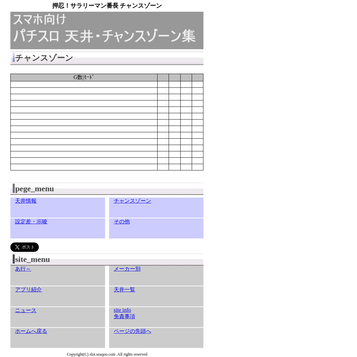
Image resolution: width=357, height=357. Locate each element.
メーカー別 (127, 269)
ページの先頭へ (132, 331)
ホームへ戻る (31, 331)
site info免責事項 (124, 313)
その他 (122, 221)
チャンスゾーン (132, 201)
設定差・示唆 (31, 221)
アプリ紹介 (28, 289)
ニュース (25, 310)
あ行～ (23, 269)
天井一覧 (124, 289)
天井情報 (25, 201)
